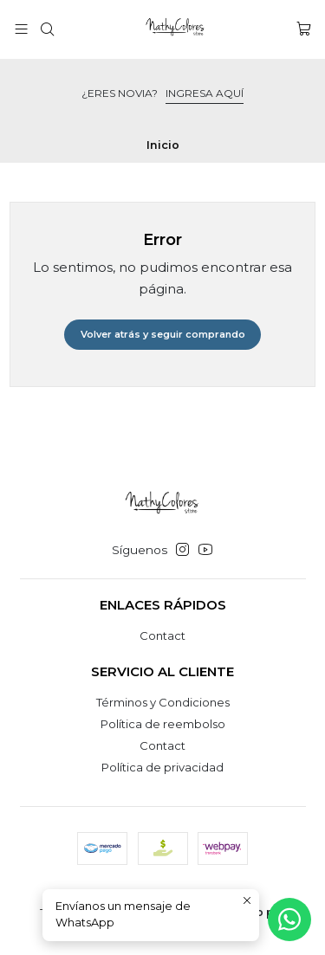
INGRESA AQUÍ (205, 93)
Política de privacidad (162, 767)
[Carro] (303, 29)
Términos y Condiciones (163, 702)
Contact (162, 635)
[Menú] (21, 29)
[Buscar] (47, 29)
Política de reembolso (163, 724)
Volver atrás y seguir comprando (163, 334)
